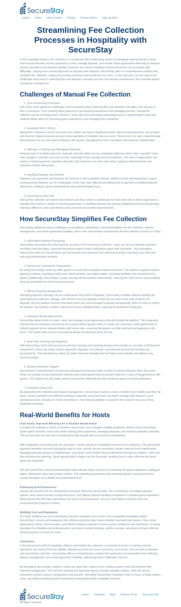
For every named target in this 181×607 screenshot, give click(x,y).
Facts (38, 17)
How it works (54, 17)
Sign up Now (109, 17)
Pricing (71, 17)
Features (99, 594)
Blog (112, 594)
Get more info (150, 594)
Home (26, 17)
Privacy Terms (88, 17)
